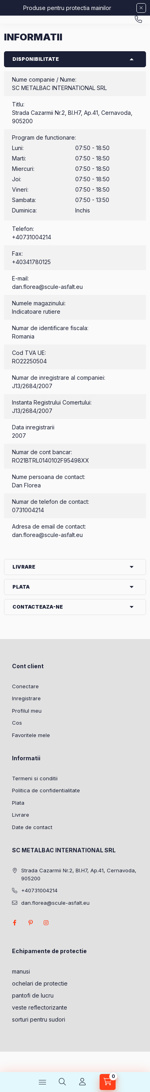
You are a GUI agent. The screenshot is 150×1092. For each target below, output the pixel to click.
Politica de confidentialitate (46, 790)
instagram (46, 923)
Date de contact (32, 827)
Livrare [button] (23, 567)
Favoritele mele (31, 735)
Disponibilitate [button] (35, 59)
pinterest (30, 923)
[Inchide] (141, 8)
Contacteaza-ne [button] (37, 607)
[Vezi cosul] (108, 1082)
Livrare (20, 814)
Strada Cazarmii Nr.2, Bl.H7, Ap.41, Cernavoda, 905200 (78, 874)
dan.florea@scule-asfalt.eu (47, 286)
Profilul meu (27, 710)
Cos (17, 722)
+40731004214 (138, 19)
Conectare (25, 686)
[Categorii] (42, 1082)
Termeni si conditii (35, 778)
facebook (14, 923)
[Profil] (82, 1082)
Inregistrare (26, 698)
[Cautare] (62, 1082)
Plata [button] (21, 587)
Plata (18, 802)
